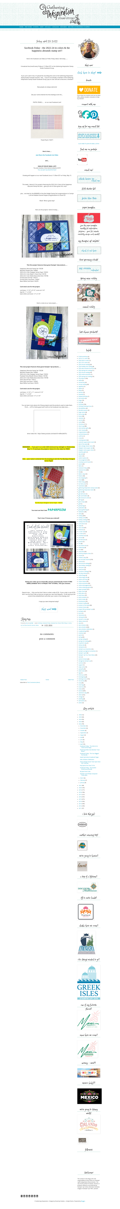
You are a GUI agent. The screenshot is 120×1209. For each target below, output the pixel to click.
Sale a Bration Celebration (87, 759)
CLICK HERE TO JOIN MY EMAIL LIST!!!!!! (88, 143)
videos (37, 625)
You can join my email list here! (47, 170)
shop (48, 30)
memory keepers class (85, 553)
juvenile (81, 541)
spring (80, 637)
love (80, 549)
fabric (80, 466)
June (81, 739)
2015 (80, 799)
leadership (81, 547)
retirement (81, 615)
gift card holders (83, 496)
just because (82, 539)
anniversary (82, 382)
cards (80, 422)
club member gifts (83, 428)
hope (80, 525)
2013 (80, 803)
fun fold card (82, 484)
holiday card (82, 517)
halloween (81, 512)
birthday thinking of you (85, 406)
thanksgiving (82, 677)
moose (80, 555)
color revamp (82, 430)
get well (81, 492)
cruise (80, 438)
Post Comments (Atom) (33, 682)
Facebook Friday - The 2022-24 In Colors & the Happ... (89, 746)
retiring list (81, 617)
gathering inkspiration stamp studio (29, 30)
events (80, 464)
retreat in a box (83, 619)
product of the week (84, 605)
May (81, 742)
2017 (80, 794)
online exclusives (83, 583)
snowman (81, 633)
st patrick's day (83, 643)
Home (47, 679)
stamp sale (81, 645)
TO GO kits (81, 681)
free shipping (82, 478)
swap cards (82, 667)
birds (80, 402)
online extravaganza (84, 585)
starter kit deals (83, 659)
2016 (80, 797)
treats (80, 689)
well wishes (82, 701)
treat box (81, 687)
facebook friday (46, 623)
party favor (81, 595)
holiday (80, 515)
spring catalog (82, 639)
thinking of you (83, 679)
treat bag (81, 685)
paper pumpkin (83, 589)
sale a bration (82, 625)
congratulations (83, 432)
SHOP (41, 27)
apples (80, 388)
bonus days (82, 414)
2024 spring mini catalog (85, 370)
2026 (80, 715)
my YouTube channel (26, 625)
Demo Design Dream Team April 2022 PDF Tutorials (90, 762)
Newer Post (23, 679)
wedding (81, 699)
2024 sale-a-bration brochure (86, 368)
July (81, 737)
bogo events (82, 412)
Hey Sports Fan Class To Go (87, 765)
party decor (82, 593)
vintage (80, 697)
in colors (70, 623)
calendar (81, 418)
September (83, 733)
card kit (81, 420)
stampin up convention (85, 649)
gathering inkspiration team (86, 490)
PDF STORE (28, 27)
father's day (82, 474)
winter (80, 703)
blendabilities (82, 408)
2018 (80, 792)
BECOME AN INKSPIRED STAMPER (79, 27)
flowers (81, 476)
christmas (81, 424)
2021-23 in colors (83, 362)
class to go (81, 426)
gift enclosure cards (84, 498)
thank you (81, 675)
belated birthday (83, 396)
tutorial (33, 625)
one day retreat (83, 573)
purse (80, 613)
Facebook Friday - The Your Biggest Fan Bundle (89, 754)
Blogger (83, 1201)
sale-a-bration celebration (85, 629)
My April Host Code (85, 771)
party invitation (83, 597)
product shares (83, 607)
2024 (80, 719)
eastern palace (82, 458)
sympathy (81, 669)
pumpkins (81, 611)
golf (80, 504)
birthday (40, 623)
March (82, 778)
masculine (81, 551)
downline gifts (82, 452)
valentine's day (83, 693)
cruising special (83, 440)
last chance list (82, 545)
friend (59, 623)
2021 (80, 785)
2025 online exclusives (85, 374)
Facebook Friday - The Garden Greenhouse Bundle (88, 768)
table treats (82, 671)
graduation (82, 508)
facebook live (54, 623)
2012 (80, 806)
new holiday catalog (84, 565)
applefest (81, 386)
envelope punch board (85, 462)
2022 (80, 724)
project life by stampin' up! (86, 609)
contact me (43, 30)
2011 (80, 808)
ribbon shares (82, 621)
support (81, 665)
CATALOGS (55, 27)
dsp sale (81, 454)
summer (81, 663)
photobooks (82, 601)
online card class (83, 579)
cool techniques (83, 434)
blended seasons (83, 410)
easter (80, 456)
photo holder (82, 599)
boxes (80, 416)
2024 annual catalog (84, 364)
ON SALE (47, 27)
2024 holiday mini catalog (85, 366)
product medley (83, 603)
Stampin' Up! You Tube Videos (87, 655)
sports (80, 635)
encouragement (83, 460)
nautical (81, 561)
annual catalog (82, 384)
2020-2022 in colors (84, 360)
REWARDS (63, 27)
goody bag (81, 505)
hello (80, 514)
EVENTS (35, 27)
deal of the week (83, 444)
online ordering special (85, 587)
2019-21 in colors (83, 358)
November (83, 728)
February (82, 780)
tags (80, 673)
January (82, 782)
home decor (82, 523)
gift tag (80, 500)
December (83, 726)
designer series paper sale (86, 448)
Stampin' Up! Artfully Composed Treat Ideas (88, 774)
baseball (81, 394)
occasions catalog (83, 571)
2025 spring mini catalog (85, 376)
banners (81, 392)
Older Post (71, 679)
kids (80, 543)
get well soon (82, 494)
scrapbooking (82, 631)
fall (79, 472)
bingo (80, 400)
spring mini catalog (84, 641)
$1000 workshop (83, 356)
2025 (80, 717)
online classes (82, 581)
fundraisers (82, 486)
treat (80, 683)
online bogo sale (83, 577)
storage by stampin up (85, 661)
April (81, 744)
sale (80, 623)
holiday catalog (83, 519)
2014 (80, 801)
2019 (80, 790)
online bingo (82, 575)
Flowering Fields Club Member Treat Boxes (90, 750)
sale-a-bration (82, 627)
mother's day (82, 557)
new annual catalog (84, 563)
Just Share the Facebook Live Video (47, 155)
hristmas (81, 529)
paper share (82, 591)
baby (80, 390)
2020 (80, 787)
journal (80, 537)
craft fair (81, 436)
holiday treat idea (83, 521)
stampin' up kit (83, 653)
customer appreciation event (86, 442)
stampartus (82, 647)
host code (81, 527)
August (82, 735)
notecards (81, 569)
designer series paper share (86, 450)
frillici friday (64, 623)
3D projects (82, 378)
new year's (81, 567)
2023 (80, 721)
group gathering (83, 510)
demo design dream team (86, 446)
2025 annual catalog (84, 372)
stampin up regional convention (87, 651)
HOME (21, 27)
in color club (82, 531)
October (82, 730)
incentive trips (82, 535)
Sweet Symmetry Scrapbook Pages (89, 757)
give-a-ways (82, 502)
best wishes (82, 398)
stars (80, 657)
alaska (80, 380)
